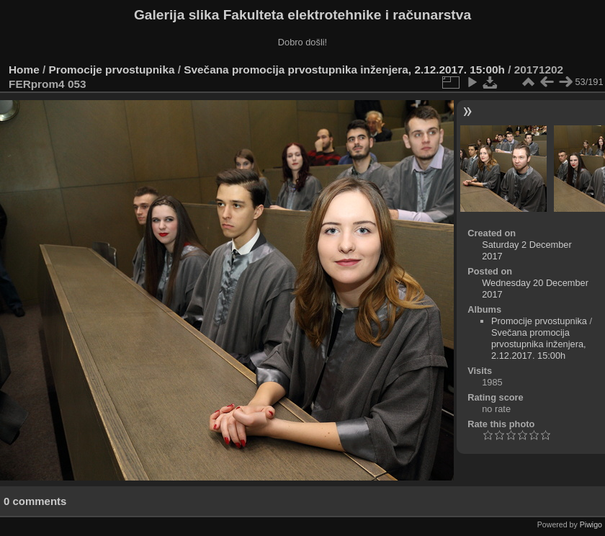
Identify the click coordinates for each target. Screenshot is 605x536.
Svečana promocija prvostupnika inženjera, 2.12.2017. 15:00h (344, 69)
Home (24, 69)
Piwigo (591, 524)
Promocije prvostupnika (112, 69)
